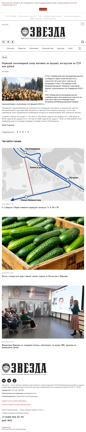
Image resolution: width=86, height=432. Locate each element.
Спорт (70, 48)
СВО (39, 16)
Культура (60, 48)
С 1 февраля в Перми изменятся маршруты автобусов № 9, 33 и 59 (30, 208)
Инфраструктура (36, 18)
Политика (10, 48)
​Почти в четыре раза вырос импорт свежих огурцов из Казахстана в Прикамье (35, 276)
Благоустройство (50, 18)
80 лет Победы (11, 16)
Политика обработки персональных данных (16, 404)
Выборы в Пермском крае (53, 16)
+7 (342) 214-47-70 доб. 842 (13, 418)
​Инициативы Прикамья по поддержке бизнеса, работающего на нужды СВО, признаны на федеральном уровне (39, 346)
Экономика (33, 48)
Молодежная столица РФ (27, 16)
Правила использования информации (14, 401)
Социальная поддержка (72, 16)
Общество (22, 48)
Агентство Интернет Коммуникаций (14, 429)
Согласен (43, 9)
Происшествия (47, 48)
